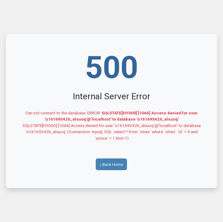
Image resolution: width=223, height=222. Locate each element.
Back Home (111, 164)
